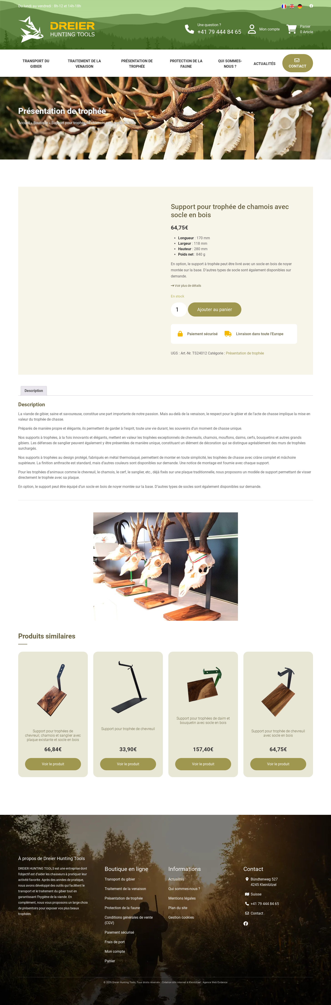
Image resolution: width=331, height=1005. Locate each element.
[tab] (34, 391)
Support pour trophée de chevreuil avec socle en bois (278, 733)
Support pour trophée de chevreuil (128, 729)
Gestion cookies (181, 917)
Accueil (24, 123)
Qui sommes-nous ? (184, 889)
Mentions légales (182, 898)
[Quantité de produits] (179, 309)
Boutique (40, 123)
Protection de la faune (122, 908)
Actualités (264, 64)
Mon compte (269, 29)
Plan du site (177, 908)
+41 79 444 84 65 (219, 32)
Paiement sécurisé (119, 932)
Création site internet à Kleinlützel (181, 982)
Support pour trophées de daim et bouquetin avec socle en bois (203, 720)
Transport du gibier (120, 879)
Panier (305, 26)
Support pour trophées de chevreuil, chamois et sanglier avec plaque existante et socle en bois (53, 735)
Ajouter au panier (214, 309)
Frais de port (115, 942)
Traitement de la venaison (125, 889)
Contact (297, 63)
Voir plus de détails (186, 285)
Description (34, 391)
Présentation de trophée (245, 353)
